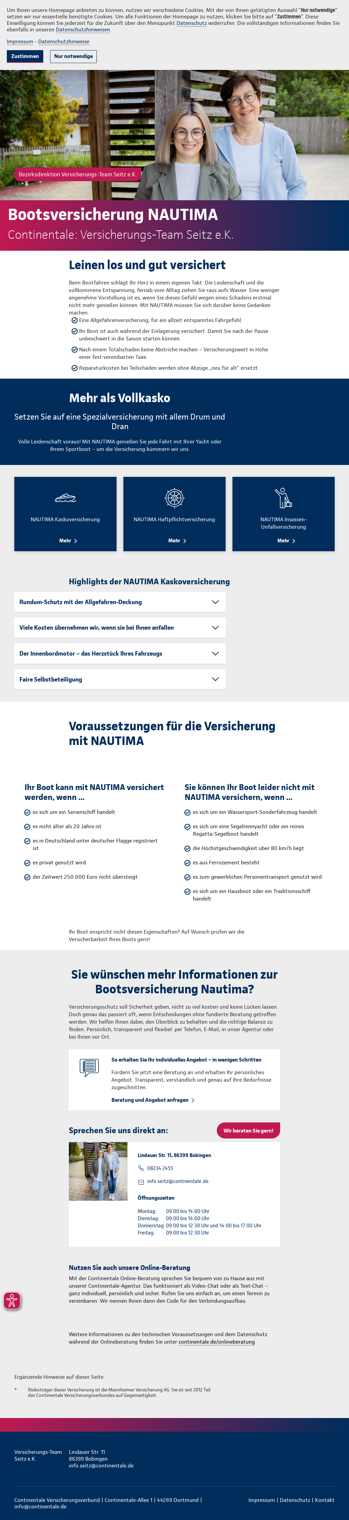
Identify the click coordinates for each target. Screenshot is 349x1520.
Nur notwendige (73, 56)
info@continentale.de (40, 1506)
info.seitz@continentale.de (178, 1181)
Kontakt (325, 1500)
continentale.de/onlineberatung (217, 1342)
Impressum (20, 41)
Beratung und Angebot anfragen (149, 1100)
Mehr (65, 541)
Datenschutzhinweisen (83, 29)
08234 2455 (160, 1168)
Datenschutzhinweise (63, 41)
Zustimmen (25, 56)
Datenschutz (192, 23)
